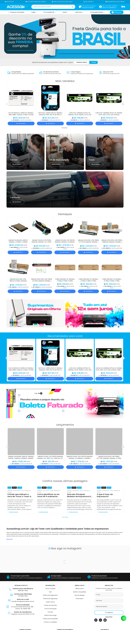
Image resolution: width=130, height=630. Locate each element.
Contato (50, 612)
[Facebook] (105, 620)
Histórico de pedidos (79, 592)
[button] (7, 104)
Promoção (117, 12)
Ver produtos (17, 164)
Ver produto (21, 123)
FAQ (50, 592)
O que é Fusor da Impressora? (105, 495)
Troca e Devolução (50, 609)
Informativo (79, 598)
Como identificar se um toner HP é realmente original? (48, 496)
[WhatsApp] (100, 620)
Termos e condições (50, 622)
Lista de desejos (79, 595)
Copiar (93, 62)
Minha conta (80, 588)
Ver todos (65, 128)
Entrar (104, 8)
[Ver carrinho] (122, 7)
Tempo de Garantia (50, 605)
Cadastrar (112, 8)
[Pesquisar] (72, 7)
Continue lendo (12, 512)
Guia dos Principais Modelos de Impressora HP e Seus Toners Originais (79, 496)
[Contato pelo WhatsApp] (123, 618)
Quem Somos (50, 602)
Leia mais (9, 539)
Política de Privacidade (50, 619)
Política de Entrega (50, 615)
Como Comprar (50, 588)
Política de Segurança (50, 598)
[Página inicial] (17, 7)
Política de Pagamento (50, 595)
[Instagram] (95, 620)
